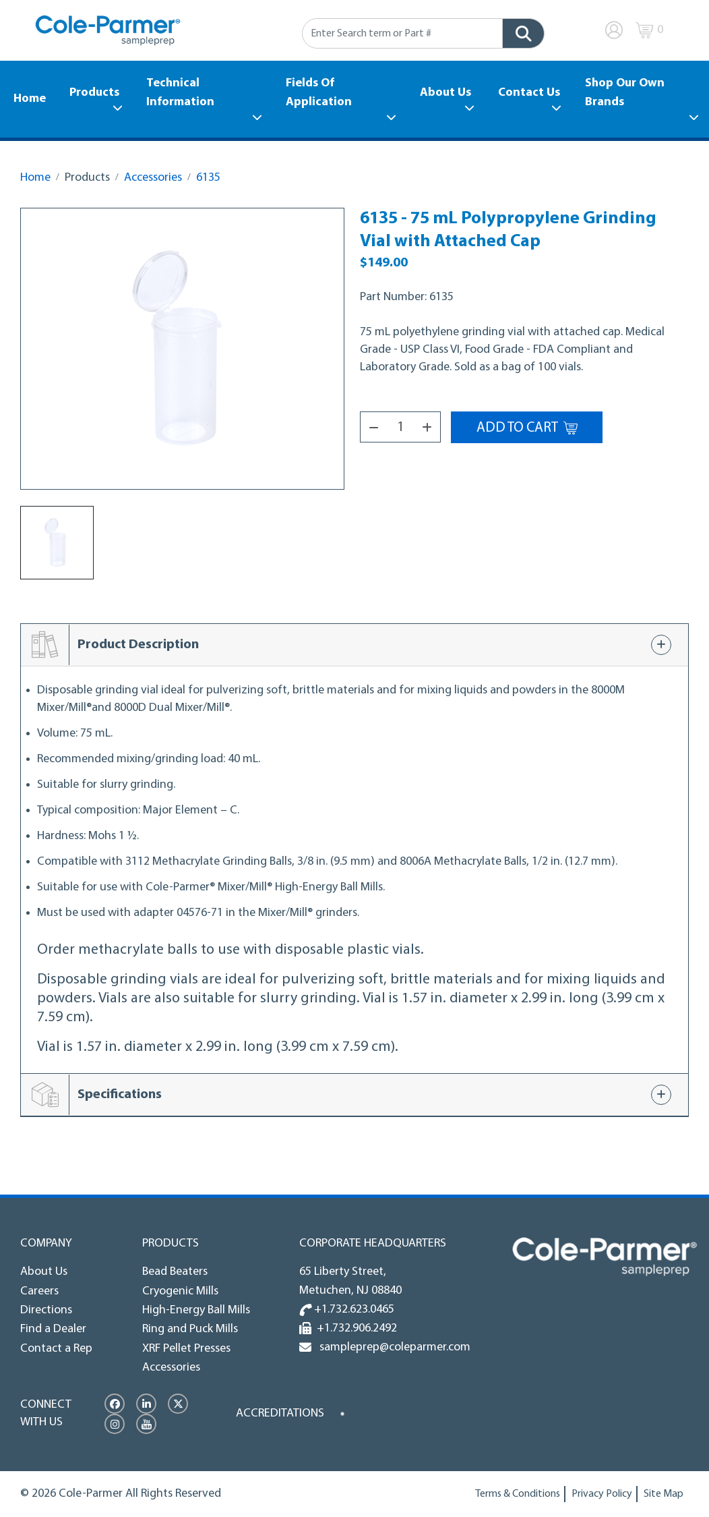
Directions (46, 1310)
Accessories (153, 177)
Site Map (663, 1494)
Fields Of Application (319, 93)
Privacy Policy (602, 1494)
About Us (445, 92)
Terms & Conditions (517, 1494)
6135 (208, 177)
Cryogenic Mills (180, 1291)
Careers (39, 1291)
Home (29, 98)
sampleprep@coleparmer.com (392, 1347)
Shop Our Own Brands (625, 93)
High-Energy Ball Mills (196, 1310)
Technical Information (180, 93)
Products (94, 92)
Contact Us (529, 92)
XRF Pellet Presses (186, 1348)
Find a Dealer (53, 1329)
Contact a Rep (56, 1348)
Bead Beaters (175, 1271)
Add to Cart (527, 428)
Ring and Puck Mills (190, 1329)
